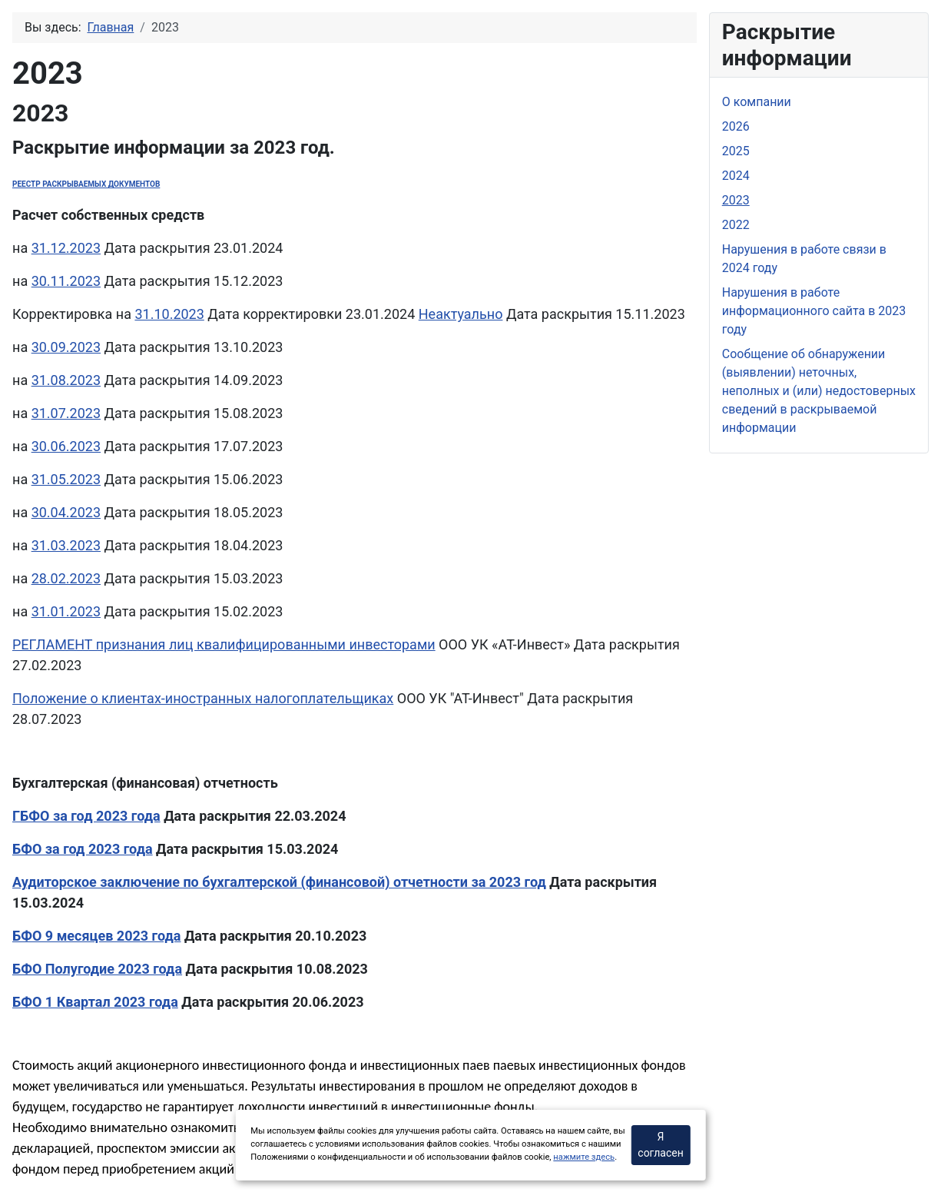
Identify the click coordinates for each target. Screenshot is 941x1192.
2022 (736, 224)
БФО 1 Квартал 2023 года (95, 1002)
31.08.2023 (66, 380)
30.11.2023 (66, 281)
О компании (756, 102)
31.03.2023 (66, 545)
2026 (736, 126)
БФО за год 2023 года (82, 849)
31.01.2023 (66, 611)
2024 (736, 175)
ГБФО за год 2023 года (86, 816)
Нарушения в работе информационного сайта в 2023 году (814, 311)
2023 (736, 200)
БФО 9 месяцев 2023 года (96, 936)
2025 (736, 151)
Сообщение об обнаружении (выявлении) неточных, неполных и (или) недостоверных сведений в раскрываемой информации (819, 391)
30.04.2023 (66, 512)
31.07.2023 (66, 413)
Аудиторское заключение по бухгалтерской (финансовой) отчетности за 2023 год (279, 882)
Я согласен (660, 1145)
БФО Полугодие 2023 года (97, 969)
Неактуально (461, 314)
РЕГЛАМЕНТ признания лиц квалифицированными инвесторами (224, 644)
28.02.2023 (66, 578)
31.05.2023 (66, 479)
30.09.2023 (66, 347)
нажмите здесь (584, 1157)
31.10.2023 (169, 314)
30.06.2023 (66, 446)
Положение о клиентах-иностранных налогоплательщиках (202, 698)
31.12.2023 (66, 248)
